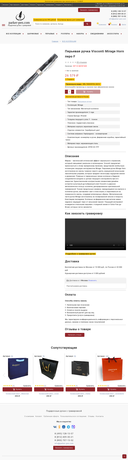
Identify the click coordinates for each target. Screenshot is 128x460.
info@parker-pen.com (117, 19)
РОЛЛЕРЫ (65, 34)
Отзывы (91, 416)
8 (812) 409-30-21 (118, 14)
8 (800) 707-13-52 (118, 16)
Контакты (67, 5)
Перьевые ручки (85, 101)
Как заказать (15, 5)
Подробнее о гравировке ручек (80, 254)
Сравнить (26, 386)
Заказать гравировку (89, 10)
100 (107, 356)
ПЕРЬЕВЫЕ (49, 34)
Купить (88, 92)
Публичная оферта (51, 416)
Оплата (32, 5)
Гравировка (50, 5)
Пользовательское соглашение (73, 416)
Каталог (6, 5)
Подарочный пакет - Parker (80, 393)
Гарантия (40, 5)
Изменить (92, 280)
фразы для (70, 20)
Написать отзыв (74, 335)
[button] (4, 375)
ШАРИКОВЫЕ (33, 34)
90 (75, 356)
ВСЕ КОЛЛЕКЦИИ (13, 34)
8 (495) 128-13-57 (118, 11)
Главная (55, 41)
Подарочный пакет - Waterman (17, 393)
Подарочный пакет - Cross (49, 393)
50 (12, 356)
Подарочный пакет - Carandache (112, 393)
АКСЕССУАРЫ (113, 34)
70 (43, 356)
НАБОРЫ (80, 34)
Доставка (24, 5)
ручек (45, 20)
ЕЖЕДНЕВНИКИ (97, 34)
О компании (29, 416)
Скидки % (59, 5)
